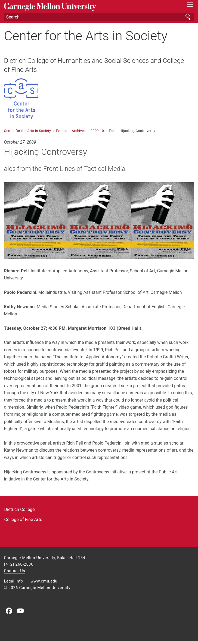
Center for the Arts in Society (86, 35)
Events (61, 131)
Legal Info (13, 581)
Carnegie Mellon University (85, 7)
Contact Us (14, 571)
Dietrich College (19, 509)
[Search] (99, 17)
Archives (79, 131)
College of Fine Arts (23, 519)
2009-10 (98, 131)
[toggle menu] (190, 6)
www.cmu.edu (43, 581)
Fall (112, 131)
